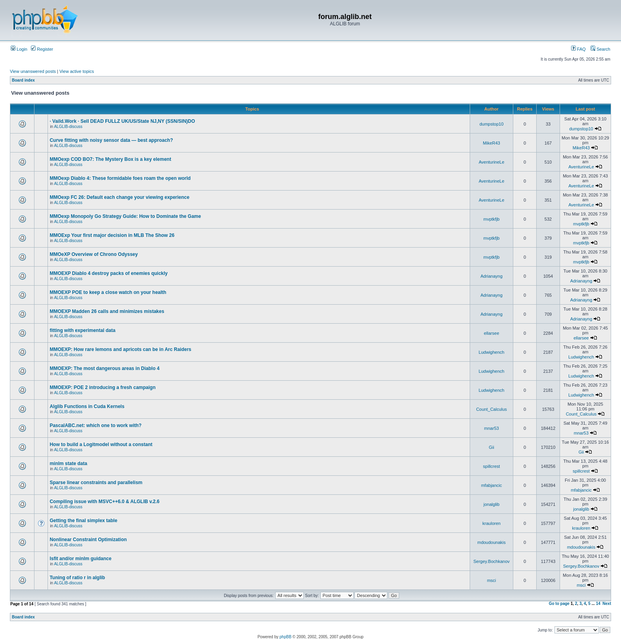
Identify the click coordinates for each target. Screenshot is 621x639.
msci (491, 580)
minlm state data (68, 463)
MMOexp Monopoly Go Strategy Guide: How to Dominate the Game (125, 216)
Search (600, 49)
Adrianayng (491, 276)
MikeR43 (491, 143)
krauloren (491, 523)
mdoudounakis (491, 542)
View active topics (76, 71)
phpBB (285, 637)
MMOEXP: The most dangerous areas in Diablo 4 (104, 368)
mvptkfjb (492, 219)
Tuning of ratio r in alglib (77, 577)
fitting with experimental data (82, 330)
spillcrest (491, 466)
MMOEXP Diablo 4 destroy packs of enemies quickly (109, 273)
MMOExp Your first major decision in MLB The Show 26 (112, 235)
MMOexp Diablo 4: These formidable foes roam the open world (120, 178)
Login (19, 49)
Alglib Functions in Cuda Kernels (87, 406)
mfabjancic (491, 485)
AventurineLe (492, 162)
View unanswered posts (33, 71)
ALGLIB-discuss (68, 126)
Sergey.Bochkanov (491, 561)
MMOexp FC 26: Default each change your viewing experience (119, 197)
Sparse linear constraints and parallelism (96, 482)
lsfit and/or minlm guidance (80, 558)
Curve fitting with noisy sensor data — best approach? (111, 140)
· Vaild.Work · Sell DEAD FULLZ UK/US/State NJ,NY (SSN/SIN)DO (122, 121)
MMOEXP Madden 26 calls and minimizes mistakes (107, 311)
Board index (23, 80)
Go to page (559, 603)
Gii (491, 447)
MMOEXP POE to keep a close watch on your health (108, 292)
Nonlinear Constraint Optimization (88, 539)
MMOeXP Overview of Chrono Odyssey (94, 254)
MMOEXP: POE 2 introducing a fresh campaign (102, 387)
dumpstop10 (492, 124)
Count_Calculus (491, 409)
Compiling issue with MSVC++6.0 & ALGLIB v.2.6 (104, 501)
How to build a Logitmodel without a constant (101, 444)
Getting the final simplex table (83, 520)
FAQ (578, 49)
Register (42, 49)
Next (606, 603)
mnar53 (491, 428)
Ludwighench (492, 352)
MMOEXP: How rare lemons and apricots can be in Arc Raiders (120, 349)
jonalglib (491, 504)
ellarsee (491, 333)
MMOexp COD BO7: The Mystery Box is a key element (110, 159)
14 (598, 603)
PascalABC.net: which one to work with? (95, 425)
